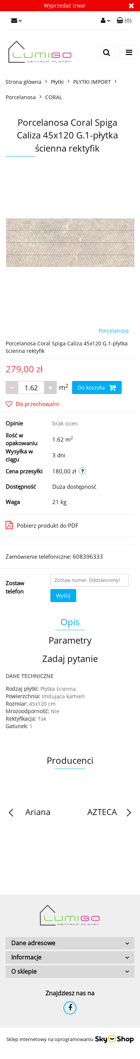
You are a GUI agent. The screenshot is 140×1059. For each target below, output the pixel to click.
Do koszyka (97, 387)
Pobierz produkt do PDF (42, 525)
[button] (123, 20)
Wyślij (63, 595)
